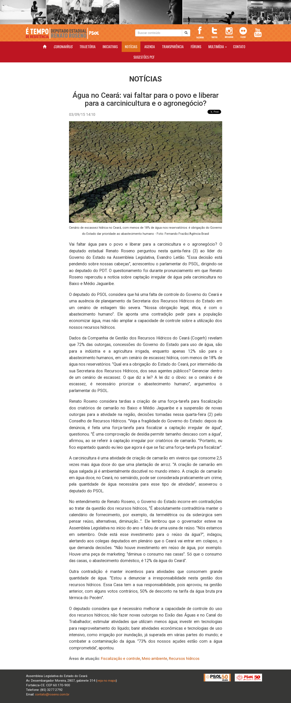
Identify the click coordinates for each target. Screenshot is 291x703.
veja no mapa (106, 680)
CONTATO (239, 46)
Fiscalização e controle (120, 658)
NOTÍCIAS (131, 46)
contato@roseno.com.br (52, 694)
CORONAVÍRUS (63, 46)
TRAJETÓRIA (87, 46)
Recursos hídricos (184, 658)
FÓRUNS (196, 46)
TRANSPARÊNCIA (173, 46)
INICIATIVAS (110, 46)
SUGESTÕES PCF (143, 57)
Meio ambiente (154, 658)
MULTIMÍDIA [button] (217, 46)
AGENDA (149, 46)
